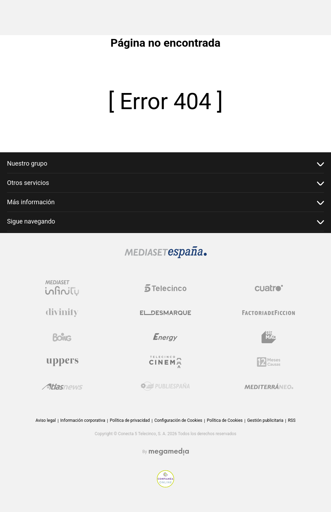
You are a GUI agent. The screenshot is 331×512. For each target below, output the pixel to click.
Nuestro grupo (165, 164)
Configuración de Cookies (178, 420)
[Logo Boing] (62, 337)
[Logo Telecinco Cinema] (165, 361)
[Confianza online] (165, 485)
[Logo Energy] (165, 337)
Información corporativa (82, 420)
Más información (165, 202)
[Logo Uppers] (62, 362)
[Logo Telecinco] (165, 288)
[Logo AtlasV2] (62, 386)
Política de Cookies (225, 420)
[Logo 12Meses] (268, 362)
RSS (292, 420)
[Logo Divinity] (62, 312)
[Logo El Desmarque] (165, 313)
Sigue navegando (165, 222)
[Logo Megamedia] (169, 452)
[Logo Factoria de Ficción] (269, 312)
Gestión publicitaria (265, 420)
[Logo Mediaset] (166, 256)
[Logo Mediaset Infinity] (62, 288)
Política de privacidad (130, 420)
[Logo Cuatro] (269, 288)
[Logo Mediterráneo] (268, 386)
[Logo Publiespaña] (165, 386)
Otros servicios (165, 183)
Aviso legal (45, 420)
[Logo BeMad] (269, 337)
